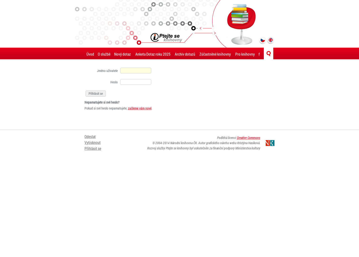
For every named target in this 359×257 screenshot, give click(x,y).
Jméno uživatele (107, 70)
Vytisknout (93, 142)
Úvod (90, 54)
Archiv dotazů (185, 54)
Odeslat (90, 136)
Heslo (114, 82)
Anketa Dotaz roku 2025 (152, 54)
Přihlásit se (93, 148)
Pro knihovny (245, 54)
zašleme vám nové (139, 108)
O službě (104, 54)
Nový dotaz (122, 54)
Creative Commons (248, 137)
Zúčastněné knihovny (215, 54)
